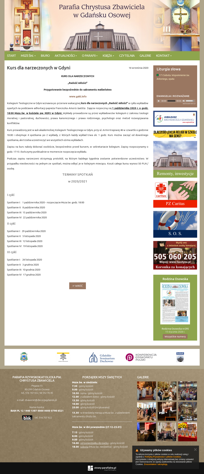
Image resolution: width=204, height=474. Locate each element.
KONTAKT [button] (164, 55)
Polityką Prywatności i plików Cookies (163, 457)
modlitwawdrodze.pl (189, 103)
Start (11, 55)
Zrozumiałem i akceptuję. (156, 464)
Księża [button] (108, 55)
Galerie (145, 55)
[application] (176, 101)
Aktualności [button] (66, 55)
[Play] (158, 101)
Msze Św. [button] (28, 55)
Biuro (45, 55)
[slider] (171, 101)
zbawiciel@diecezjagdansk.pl (41, 400)
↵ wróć (78, 285)
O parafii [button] (90, 55)
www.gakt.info (78, 96)
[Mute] (183, 101)
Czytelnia (127, 55)
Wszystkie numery (175, 336)
